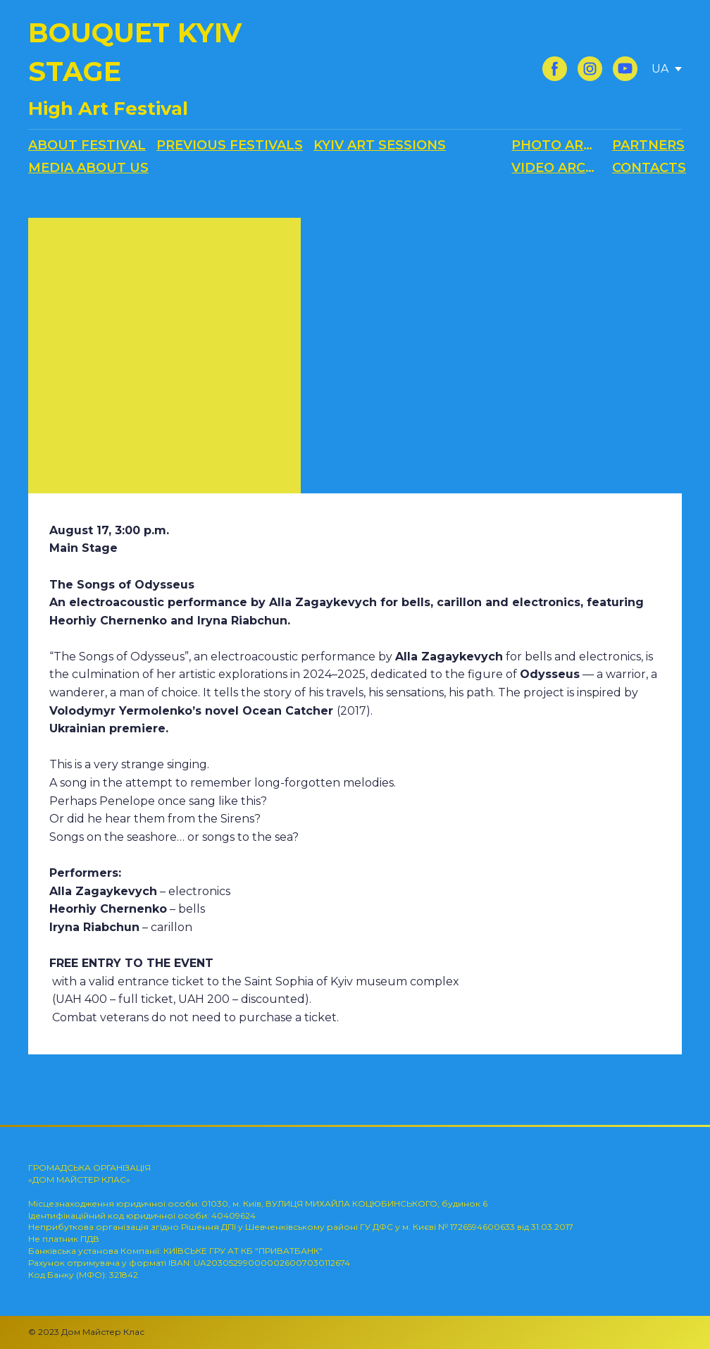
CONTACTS (649, 167)
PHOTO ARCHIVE (556, 145)
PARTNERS (648, 145)
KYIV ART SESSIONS (379, 145)
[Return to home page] (157, 68)
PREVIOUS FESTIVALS (229, 145)
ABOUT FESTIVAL (87, 145)
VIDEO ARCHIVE (556, 167)
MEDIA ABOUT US (88, 167)
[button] (554, 68)
